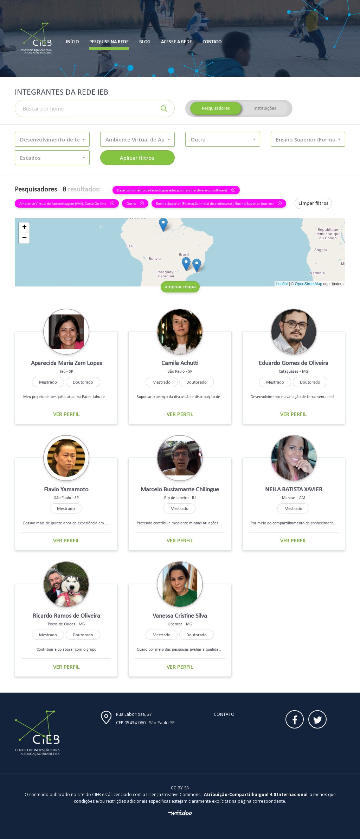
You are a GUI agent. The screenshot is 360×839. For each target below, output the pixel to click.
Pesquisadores (216, 108)
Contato (224, 714)
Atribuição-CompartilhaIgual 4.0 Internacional (256, 794)
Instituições (264, 108)
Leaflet (282, 284)
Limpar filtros (313, 203)
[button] (52, 139)
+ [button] (24, 227)
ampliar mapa (180, 286)
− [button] (24, 238)
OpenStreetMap (308, 284)
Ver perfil (66, 413)
